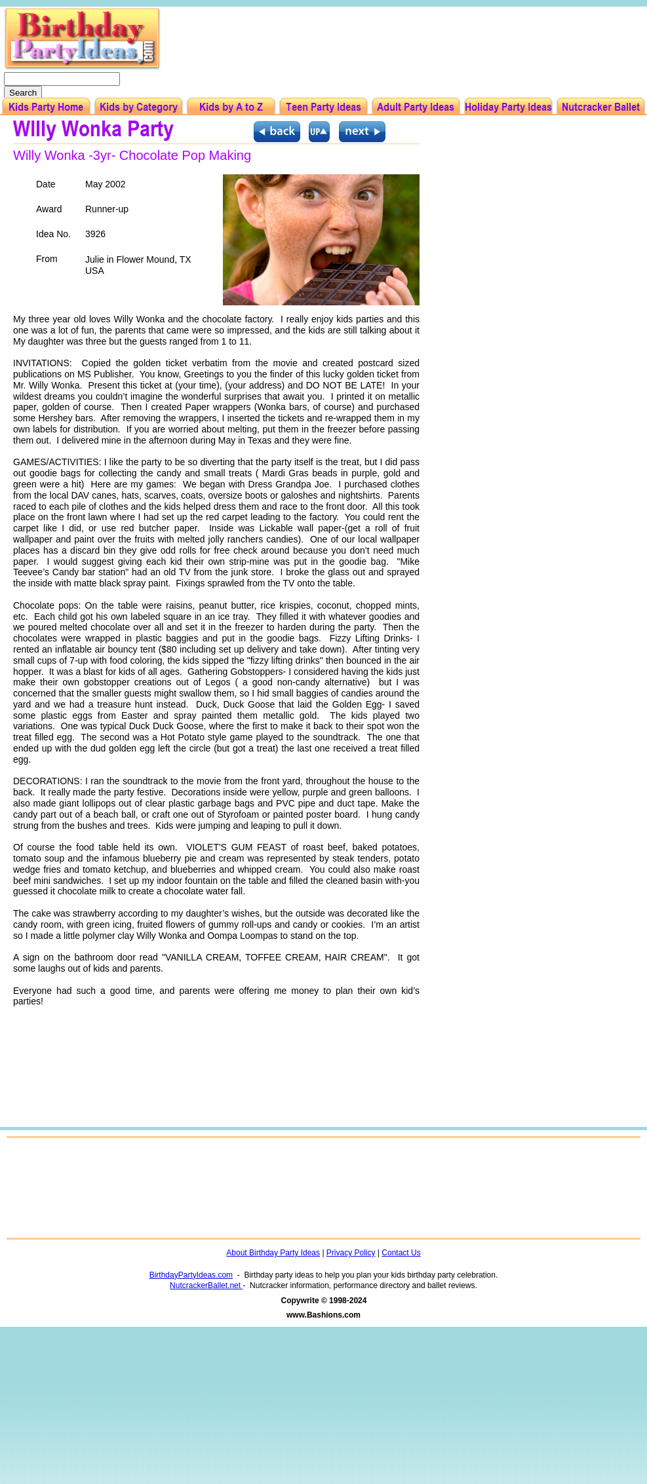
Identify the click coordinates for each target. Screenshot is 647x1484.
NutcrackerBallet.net (206, 1285)
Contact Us (401, 1252)
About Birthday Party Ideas (273, 1252)
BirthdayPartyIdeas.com (191, 1275)
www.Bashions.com (323, 1315)
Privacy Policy (351, 1252)
